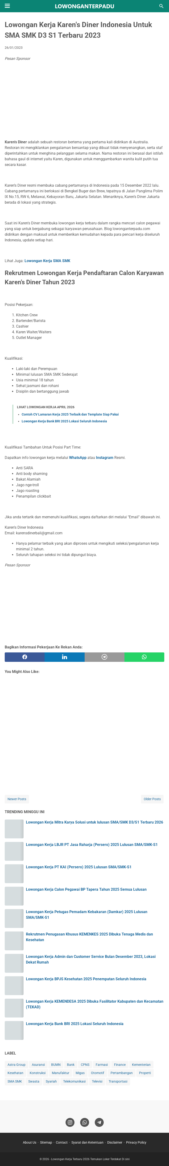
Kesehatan (15, 1073)
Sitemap (46, 1142)
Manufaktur (60, 1073)
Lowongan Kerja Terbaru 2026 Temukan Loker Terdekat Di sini (90, 1159)
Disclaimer (114, 1142)
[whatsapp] (144, 657)
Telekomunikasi (74, 1081)
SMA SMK (15, 1081)
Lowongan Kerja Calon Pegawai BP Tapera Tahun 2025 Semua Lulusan (86, 889)
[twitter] (64, 657)
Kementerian (141, 1065)
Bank (70, 1065)
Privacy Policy (136, 1142)
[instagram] (70, 1122)
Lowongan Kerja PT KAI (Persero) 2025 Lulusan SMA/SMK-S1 (79, 867)
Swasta (33, 1081)
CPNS (85, 1065)
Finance (120, 1065)
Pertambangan (122, 1073)
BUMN (56, 1065)
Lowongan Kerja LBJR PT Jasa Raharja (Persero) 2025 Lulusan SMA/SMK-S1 (92, 844)
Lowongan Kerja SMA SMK (47, 261)
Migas (80, 1073)
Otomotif (97, 1073)
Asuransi (38, 1065)
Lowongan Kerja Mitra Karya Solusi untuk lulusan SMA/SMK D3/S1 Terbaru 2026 (94, 822)
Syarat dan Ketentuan (87, 1142)
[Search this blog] (161, 6)
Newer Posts (17, 799)
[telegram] (104, 657)
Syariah (51, 1081)
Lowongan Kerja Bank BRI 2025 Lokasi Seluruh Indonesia (64, 421)
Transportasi (118, 1081)
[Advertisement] (84, 102)
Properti (145, 1073)
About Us (29, 1142)
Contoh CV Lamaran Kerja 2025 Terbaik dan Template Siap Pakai (70, 414)
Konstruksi (37, 1073)
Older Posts (152, 799)
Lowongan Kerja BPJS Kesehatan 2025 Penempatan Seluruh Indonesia (86, 979)
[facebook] (25, 657)
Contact (62, 1142)
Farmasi (102, 1065)
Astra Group (16, 1065)
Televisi (97, 1081)
